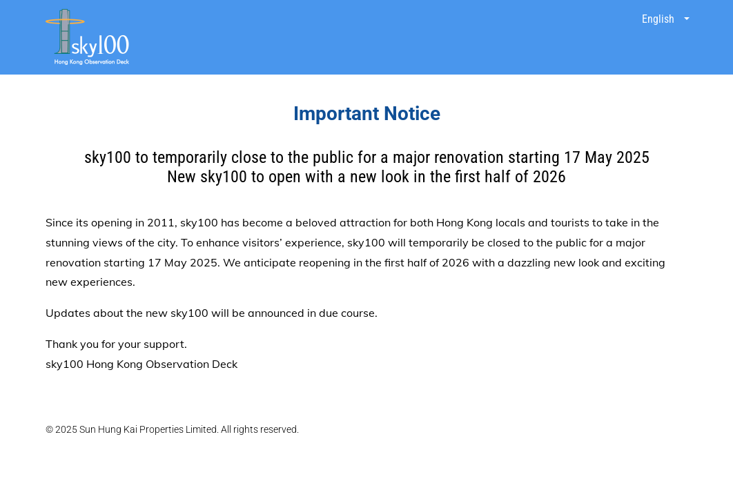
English (659, 19)
